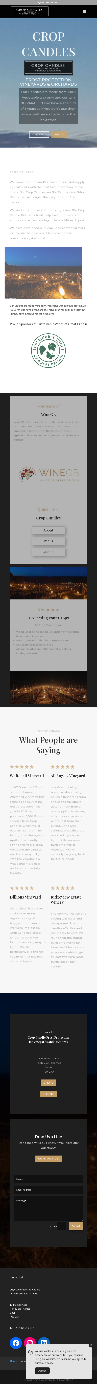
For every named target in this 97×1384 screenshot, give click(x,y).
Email (48, 1082)
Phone (48, 1093)
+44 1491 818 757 (48, 2)
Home (13, 1361)
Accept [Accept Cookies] (42, 1372)
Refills (48, 541)
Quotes (48, 551)
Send (76, 1226)
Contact (39, 133)
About (59, 133)
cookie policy (46, 1364)
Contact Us (48, 1158)
